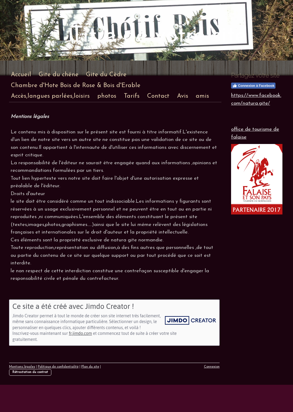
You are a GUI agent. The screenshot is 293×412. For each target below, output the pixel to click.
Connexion (212, 366)
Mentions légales (22, 366)
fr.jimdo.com (80, 333)
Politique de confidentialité (58, 366)
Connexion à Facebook (253, 85)
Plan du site (90, 366)
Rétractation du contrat (30, 372)
